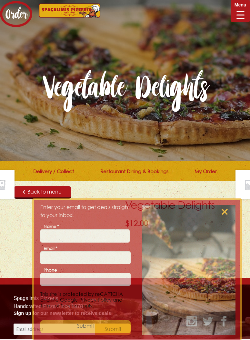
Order (16, 14)
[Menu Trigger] (240, 11)
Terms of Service (59, 305)
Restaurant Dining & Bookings (134, 171)
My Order (206, 171)
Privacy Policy (95, 300)
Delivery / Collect (53, 171)
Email (50, 248)
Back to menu (42, 191)
